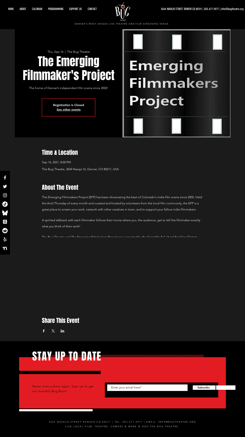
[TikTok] (5, 204)
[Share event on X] (53, 330)
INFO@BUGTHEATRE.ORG (177, 422)
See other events (69, 109)
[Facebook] (5, 177)
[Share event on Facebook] (44, 330)
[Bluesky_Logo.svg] (5, 213)
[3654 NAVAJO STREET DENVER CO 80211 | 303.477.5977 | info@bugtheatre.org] (202, 9)
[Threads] (5, 221)
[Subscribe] (203, 388)
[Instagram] (5, 195)
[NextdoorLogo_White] (5, 248)
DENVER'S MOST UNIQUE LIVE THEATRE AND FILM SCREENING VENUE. (122, 23)
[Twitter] (5, 186)
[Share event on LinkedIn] (62, 330)
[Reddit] (5, 230)
